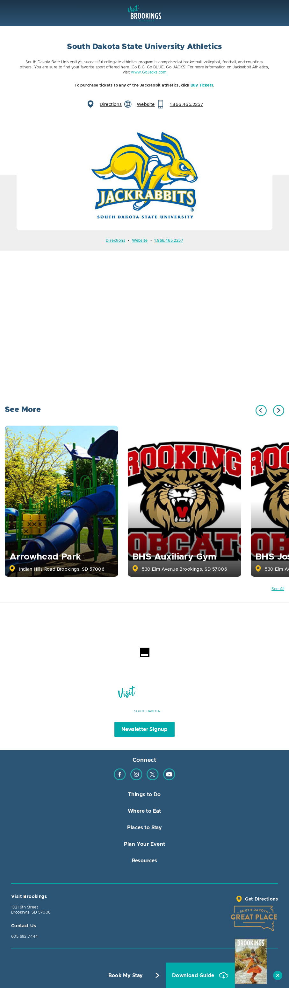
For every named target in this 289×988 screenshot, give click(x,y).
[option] (144, 175)
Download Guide (194, 975)
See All (277, 589)
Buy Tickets (202, 85)
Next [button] (278, 410)
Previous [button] (261, 410)
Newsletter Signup (144, 729)
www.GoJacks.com (148, 72)
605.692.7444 (24, 936)
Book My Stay (125, 975)
